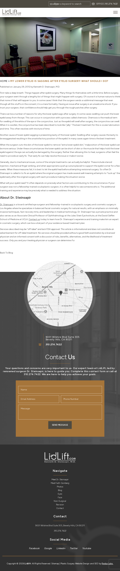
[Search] (69, 4)
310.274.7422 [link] (111, 4)
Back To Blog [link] (6, 252)
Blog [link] (60, 490)
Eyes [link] (60, 494)
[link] (11, 12)
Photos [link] (60, 487)
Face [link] (60, 497)
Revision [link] (60, 504)
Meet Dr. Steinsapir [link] (60, 479)
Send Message (60, 425)
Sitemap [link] (55, 563)
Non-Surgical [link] (60, 501)
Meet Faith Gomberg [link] (60, 483)
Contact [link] (60, 508)
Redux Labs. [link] (107, 563)
